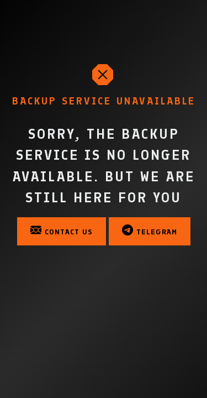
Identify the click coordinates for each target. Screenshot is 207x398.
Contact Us (61, 230)
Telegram (149, 230)
